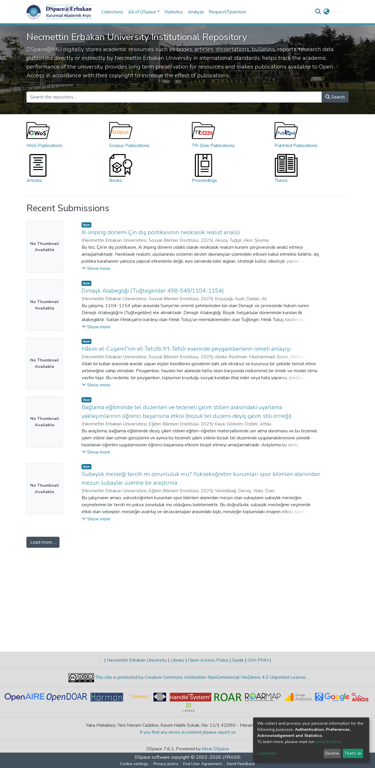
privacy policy (327, 741)
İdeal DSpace (215, 749)
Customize (266, 753)
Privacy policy (165, 764)
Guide (238, 660)
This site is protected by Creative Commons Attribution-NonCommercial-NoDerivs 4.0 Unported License (200, 677)
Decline (332, 753)
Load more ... (43, 542)
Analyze (196, 12)
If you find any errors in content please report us (188, 732)
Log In (338, 12)
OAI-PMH (258, 660)
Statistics (173, 12)
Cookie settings (134, 764)
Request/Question (227, 12)
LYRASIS (231, 757)
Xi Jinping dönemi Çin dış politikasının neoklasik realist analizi (161, 232)
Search (335, 97)
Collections (112, 12)
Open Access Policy (208, 660)
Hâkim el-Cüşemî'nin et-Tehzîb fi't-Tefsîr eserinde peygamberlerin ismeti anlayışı (186, 349)
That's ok (352, 753)
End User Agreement (202, 764)
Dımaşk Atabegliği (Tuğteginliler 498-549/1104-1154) (153, 291)
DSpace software (152, 757)
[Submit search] (318, 11)
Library (177, 660)
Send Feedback (241, 764)
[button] (326, 11)
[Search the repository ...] (174, 97)
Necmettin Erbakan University (137, 660)
